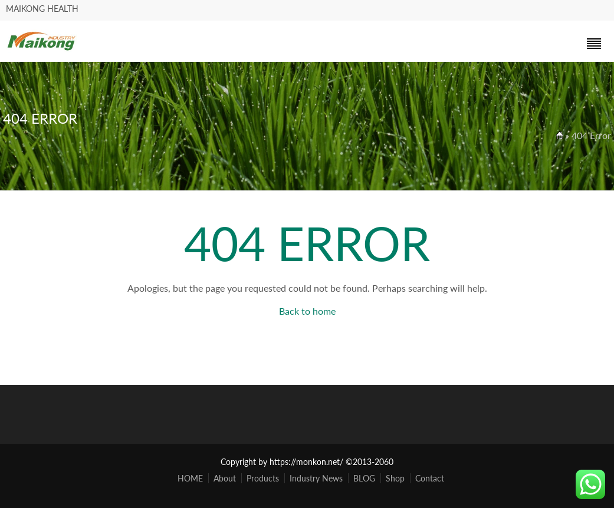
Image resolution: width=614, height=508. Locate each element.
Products (263, 478)
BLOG (364, 478)
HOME (190, 478)
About (225, 478)
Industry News (316, 478)
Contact (429, 478)
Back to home (307, 310)
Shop (395, 478)
